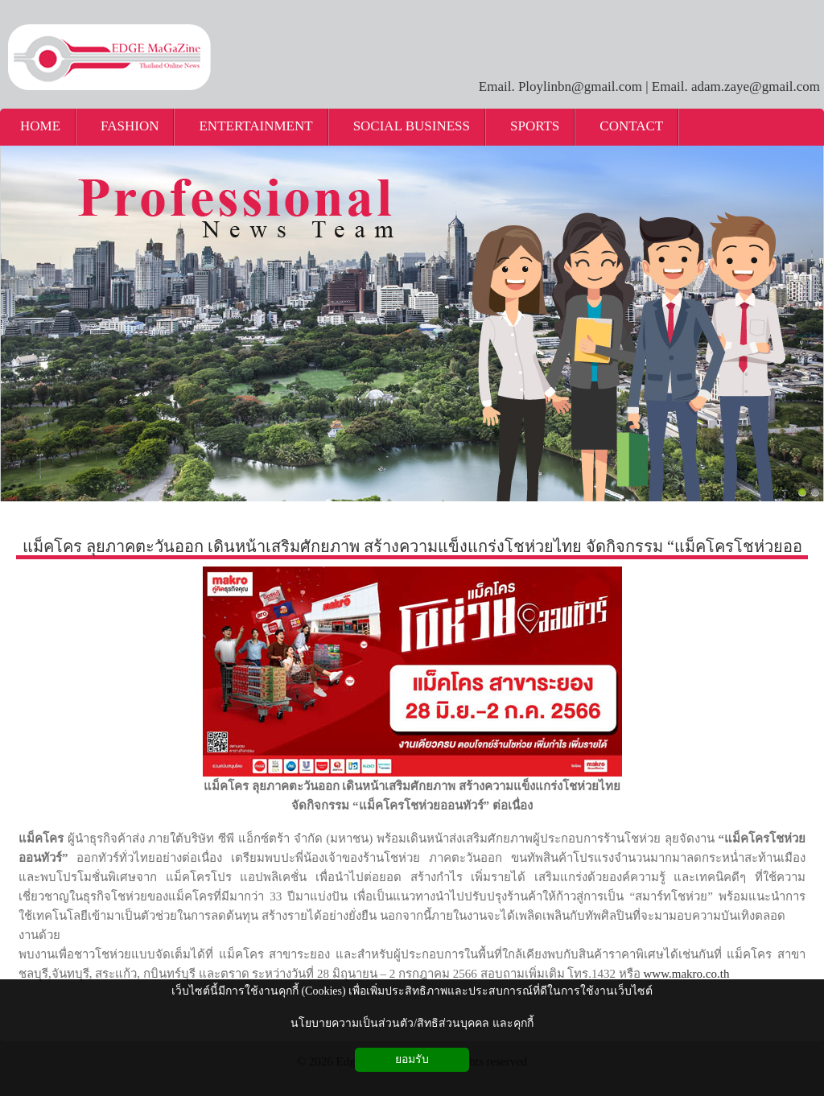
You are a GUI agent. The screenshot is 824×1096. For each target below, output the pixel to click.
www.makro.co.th (687, 973)
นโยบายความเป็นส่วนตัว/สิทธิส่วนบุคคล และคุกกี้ (411, 1023)
